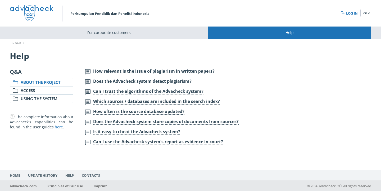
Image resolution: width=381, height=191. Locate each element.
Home (16, 43)
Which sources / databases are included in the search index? (156, 101)
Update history (42, 175)
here (59, 126)
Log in (352, 13)
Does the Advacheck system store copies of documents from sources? (166, 121)
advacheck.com (23, 186)
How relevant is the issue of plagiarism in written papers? (154, 71)
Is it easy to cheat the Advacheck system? (136, 131)
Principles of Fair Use (65, 186)
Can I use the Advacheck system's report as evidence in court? (158, 142)
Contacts (91, 175)
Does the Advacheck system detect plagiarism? (142, 81)
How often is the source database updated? (138, 111)
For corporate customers (109, 32)
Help (289, 32)
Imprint (100, 186)
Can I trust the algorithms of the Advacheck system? (148, 91)
